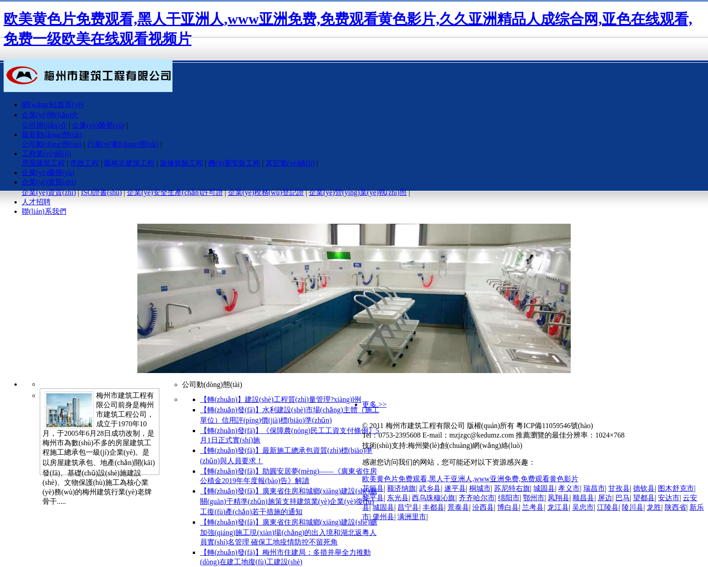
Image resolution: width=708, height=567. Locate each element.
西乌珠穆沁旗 (433, 498)
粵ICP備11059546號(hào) (554, 425)
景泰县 (458, 507)
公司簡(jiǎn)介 (44, 125)
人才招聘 (36, 202)
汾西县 (483, 507)
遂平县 (455, 488)
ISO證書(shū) (101, 192)
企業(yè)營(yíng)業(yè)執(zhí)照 (358, 192)
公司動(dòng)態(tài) (52, 144)
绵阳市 (509, 498)
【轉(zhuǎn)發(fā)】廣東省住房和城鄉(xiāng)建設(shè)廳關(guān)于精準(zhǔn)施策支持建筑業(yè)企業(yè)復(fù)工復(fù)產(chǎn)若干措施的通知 (288, 501)
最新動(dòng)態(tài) (52, 134)
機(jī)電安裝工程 (234, 163)
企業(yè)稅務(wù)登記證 (266, 192)
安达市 (669, 498)
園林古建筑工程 (129, 163)
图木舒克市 (676, 488)
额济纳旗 (401, 488)
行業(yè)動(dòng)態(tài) (123, 144)
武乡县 (430, 488)
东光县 (398, 498)
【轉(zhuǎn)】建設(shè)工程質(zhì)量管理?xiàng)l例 (280, 399)
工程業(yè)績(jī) (46, 153)
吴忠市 (583, 507)
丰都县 (433, 507)
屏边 (605, 498)
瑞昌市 (594, 488)
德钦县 (644, 488)
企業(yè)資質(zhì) (49, 182)
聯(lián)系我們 (44, 211)
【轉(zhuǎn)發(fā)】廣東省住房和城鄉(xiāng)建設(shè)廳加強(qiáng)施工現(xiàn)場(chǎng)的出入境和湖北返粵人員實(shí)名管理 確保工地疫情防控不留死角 (288, 532)
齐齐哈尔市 (477, 498)
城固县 (544, 488)
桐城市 (480, 488)
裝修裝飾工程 (181, 163)
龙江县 (558, 507)
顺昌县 (583, 498)
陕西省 (675, 507)
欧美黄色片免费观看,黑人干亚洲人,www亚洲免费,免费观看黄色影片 (470, 479)
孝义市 (569, 488)
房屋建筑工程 (43, 163)
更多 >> (374, 404)
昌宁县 (408, 507)
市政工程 (84, 163)
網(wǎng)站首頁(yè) (53, 104)
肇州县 (383, 517)
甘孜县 (619, 488)
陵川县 (632, 507)
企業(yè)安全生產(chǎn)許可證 (175, 192)
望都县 (644, 498)
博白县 (508, 507)
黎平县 (373, 498)
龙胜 (654, 507)
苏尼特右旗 (512, 488)
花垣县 (373, 488)
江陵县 (608, 507)
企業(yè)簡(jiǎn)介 (50, 115)
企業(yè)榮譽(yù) (98, 125)
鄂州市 (534, 498)
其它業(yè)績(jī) (290, 163)
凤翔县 (558, 498)
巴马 (622, 498)
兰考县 (533, 507)
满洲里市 (411, 517)
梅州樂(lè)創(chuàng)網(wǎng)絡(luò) (465, 445)
